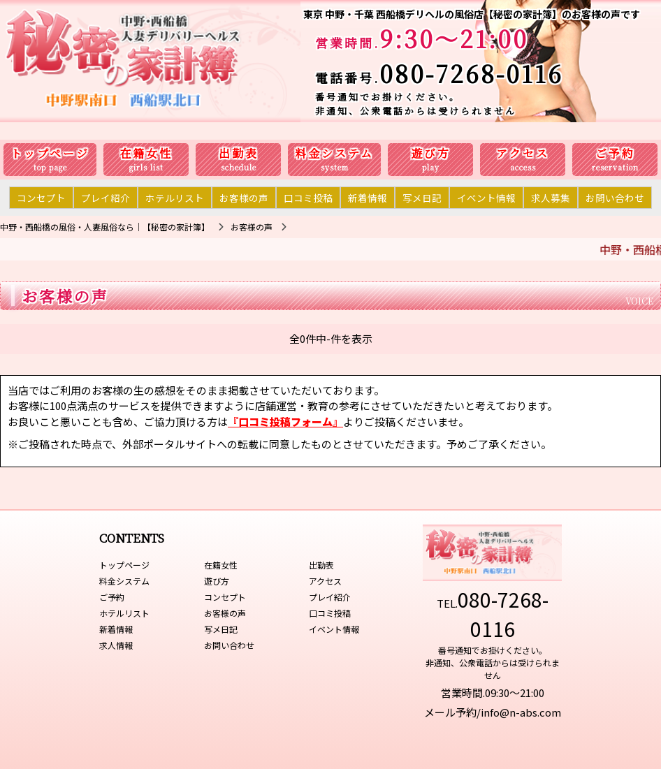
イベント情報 (486, 198)
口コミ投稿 (308, 198)
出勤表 (239, 153)
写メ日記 (422, 198)
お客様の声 (243, 198)
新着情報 (367, 198)
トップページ (49, 153)
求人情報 (116, 645)
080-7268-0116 (471, 73)
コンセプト (41, 198)
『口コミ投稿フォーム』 (285, 421)
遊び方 (431, 153)
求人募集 (550, 198)
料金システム (334, 153)
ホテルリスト (174, 198)
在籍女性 (146, 153)
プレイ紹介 (105, 198)
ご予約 (615, 153)
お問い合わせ (615, 198)
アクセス (522, 153)
